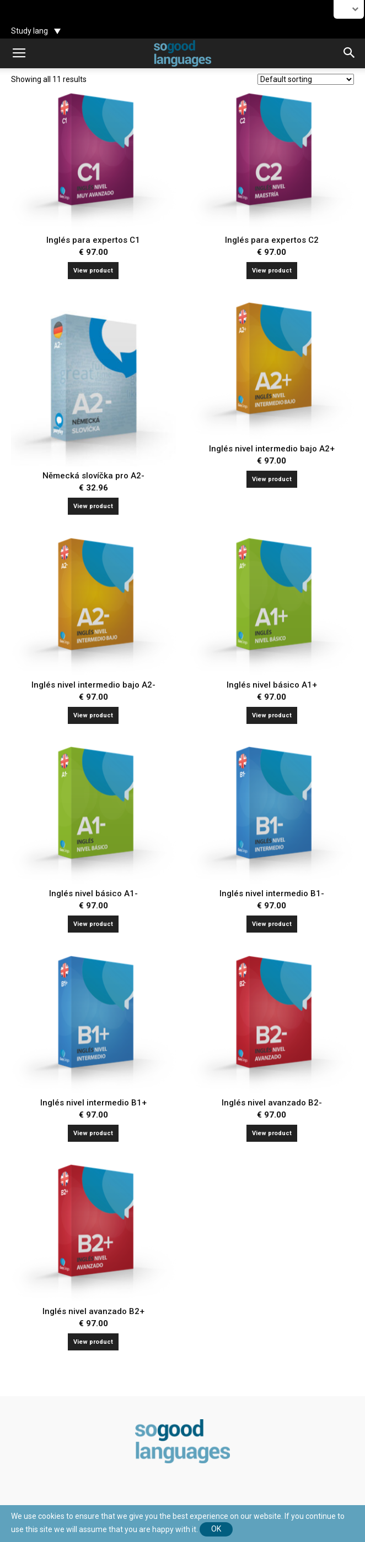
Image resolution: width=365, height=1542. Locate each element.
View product (93, 270)
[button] (349, 53)
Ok (216, 1528)
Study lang (29, 30)
